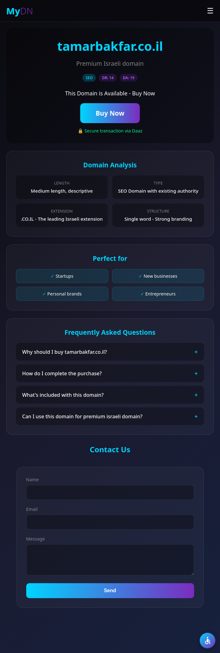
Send (110, 590)
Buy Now (110, 113)
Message (35, 539)
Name (32, 480)
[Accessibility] (207, 640)
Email (32, 509)
